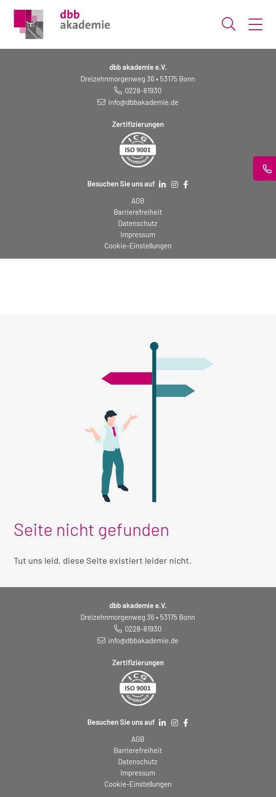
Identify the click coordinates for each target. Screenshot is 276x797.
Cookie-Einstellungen (138, 245)
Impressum (137, 234)
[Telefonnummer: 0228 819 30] (137, 90)
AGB (137, 200)
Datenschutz (138, 223)
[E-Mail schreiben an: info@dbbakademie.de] (138, 102)
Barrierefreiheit (138, 211)
